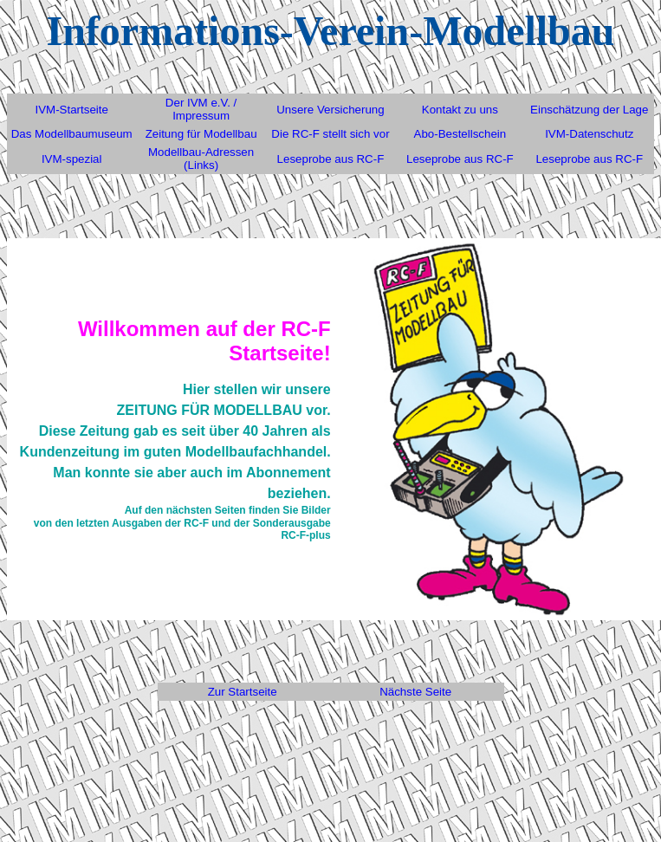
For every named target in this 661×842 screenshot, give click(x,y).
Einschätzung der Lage (589, 109)
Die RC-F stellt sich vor (330, 133)
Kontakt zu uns (460, 109)
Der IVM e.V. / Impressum (201, 109)
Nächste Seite (415, 691)
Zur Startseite (242, 691)
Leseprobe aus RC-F (331, 158)
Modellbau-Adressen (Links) (201, 159)
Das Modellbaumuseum (72, 133)
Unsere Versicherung (330, 109)
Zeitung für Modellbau (201, 133)
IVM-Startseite (71, 109)
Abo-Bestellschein (460, 133)
